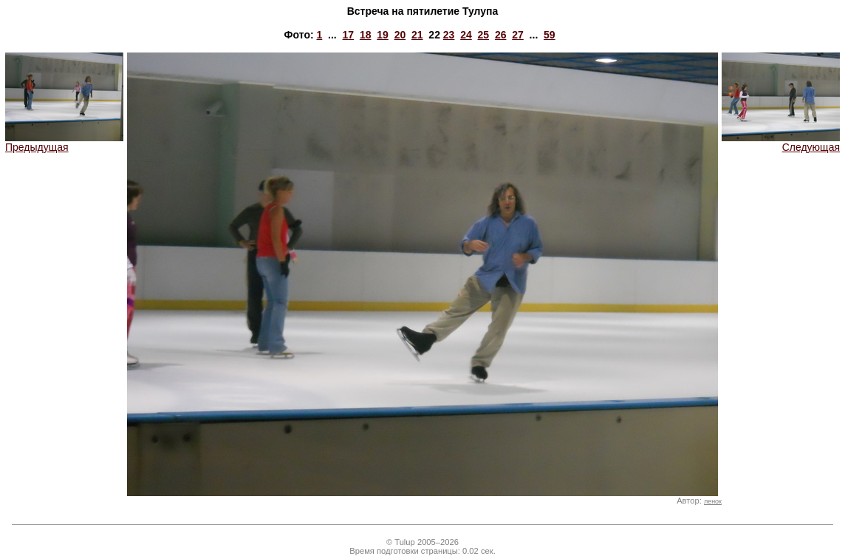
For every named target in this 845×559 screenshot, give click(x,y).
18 (366, 35)
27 (518, 35)
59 (549, 35)
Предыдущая (64, 142)
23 (449, 35)
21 (417, 35)
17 (349, 35)
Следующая (781, 142)
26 (501, 35)
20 (400, 35)
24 (466, 35)
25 (484, 35)
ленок (713, 501)
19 (383, 35)
